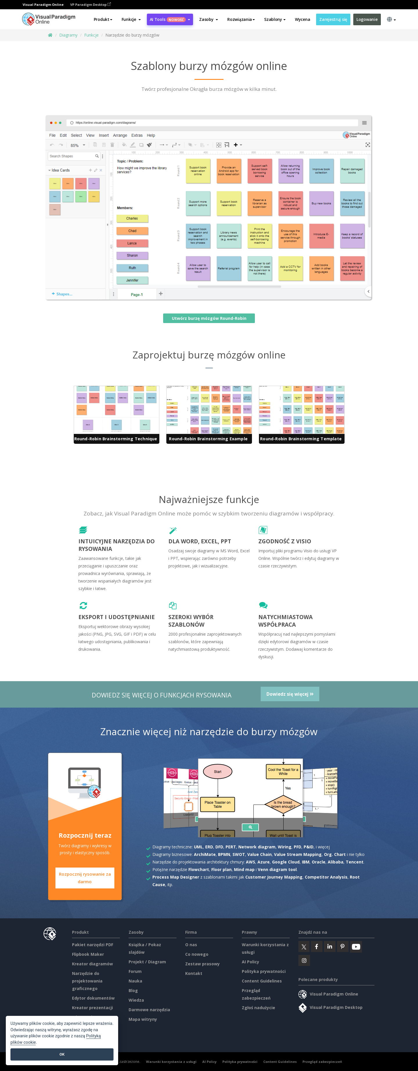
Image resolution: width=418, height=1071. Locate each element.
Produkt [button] (103, 19)
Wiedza (136, 999)
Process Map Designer (175, 877)
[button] (131, 19)
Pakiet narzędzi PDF (92, 944)
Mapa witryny (143, 1018)
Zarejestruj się (333, 19)
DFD (219, 847)
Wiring (284, 847)
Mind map (244, 869)
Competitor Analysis (326, 877)
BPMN (224, 854)
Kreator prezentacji (92, 1007)
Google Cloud (286, 862)
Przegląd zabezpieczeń (322, 1061)
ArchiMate (205, 854)
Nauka (135, 980)
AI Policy (250, 961)
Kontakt (193, 973)
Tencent (354, 862)
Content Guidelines (262, 980)
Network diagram (256, 847)
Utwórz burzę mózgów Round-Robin (209, 318)
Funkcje (91, 35)
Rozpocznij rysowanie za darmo (85, 878)
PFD (297, 847)
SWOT (239, 854)
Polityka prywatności (264, 970)
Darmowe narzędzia (149, 1009)
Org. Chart (335, 854)
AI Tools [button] (170, 19)
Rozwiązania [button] (241, 19)
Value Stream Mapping (298, 854)
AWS (250, 862)
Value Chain (259, 854)
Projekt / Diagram (147, 961)
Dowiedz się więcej (290, 694)
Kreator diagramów (92, 963)
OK (62, 1054)
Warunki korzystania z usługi (171, 1061)
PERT (231, 847)
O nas (191, 944)
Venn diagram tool (277, 869)
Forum (135, 970)
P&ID (309, 847)
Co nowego (196, 953)
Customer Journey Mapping (273, 877)
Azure (263, 862)
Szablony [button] (275, 19)
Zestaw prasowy (202, 963)
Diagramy (68, 35)
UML (198, 847)
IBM (305, 862)
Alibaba (335, 862)
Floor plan (221, 869)
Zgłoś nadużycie (258, 1007)
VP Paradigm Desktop (90, 4)
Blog (133, 990)
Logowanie (366, 19)
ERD (209, 847)
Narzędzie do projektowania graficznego (87, 980)
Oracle (318, 862)
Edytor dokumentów (93, 997)
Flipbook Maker (88, 953)
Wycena (302, 19)
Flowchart (198, 869)
